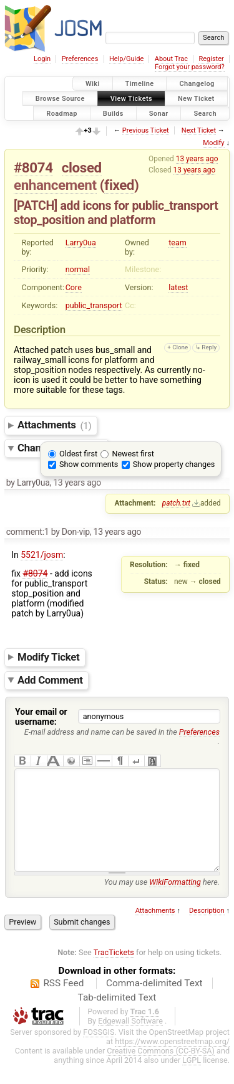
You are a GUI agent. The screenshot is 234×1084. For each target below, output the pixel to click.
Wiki (92, 84)
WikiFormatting (175, 900)
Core (74, 287)
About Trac (171, 59)
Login (42, 59)
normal (78, 269)
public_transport (94, 305)
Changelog (196, 84)
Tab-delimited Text (117, 1016)
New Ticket (196, 98)
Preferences (80, 59)
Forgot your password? (190, 67)
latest (178, 287)
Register (210, 59)
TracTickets (114, 971)
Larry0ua (81, 242)
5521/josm (42, 555)
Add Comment (50, 680)
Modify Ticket (48, 657)
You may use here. (162, 900)
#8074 (33, 167)
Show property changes (174, 464)
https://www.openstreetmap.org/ (172, 1060)
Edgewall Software (130, 1039)
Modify (213, 143)
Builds (113, 113)
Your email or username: (41, 717)
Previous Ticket (145, 130)
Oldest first (78, 453)
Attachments (54, 425)
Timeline (139, 84)
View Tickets (131, 98)
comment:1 (27, 532)
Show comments (88, 464)
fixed (119, 185)
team (177, 242)
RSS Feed (63, 1001)
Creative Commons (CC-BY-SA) (161, 1069)
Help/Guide (126, 59)
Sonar (158, 113)
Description (207, 929)
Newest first (133, 453)
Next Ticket (199, 130)
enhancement (55, 185)
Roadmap (61, 113)
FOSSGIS (98, 1050)
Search (205, 113)
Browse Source (60, 98)
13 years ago (197, 158)
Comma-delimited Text (154, 1001)
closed (82, 167)
